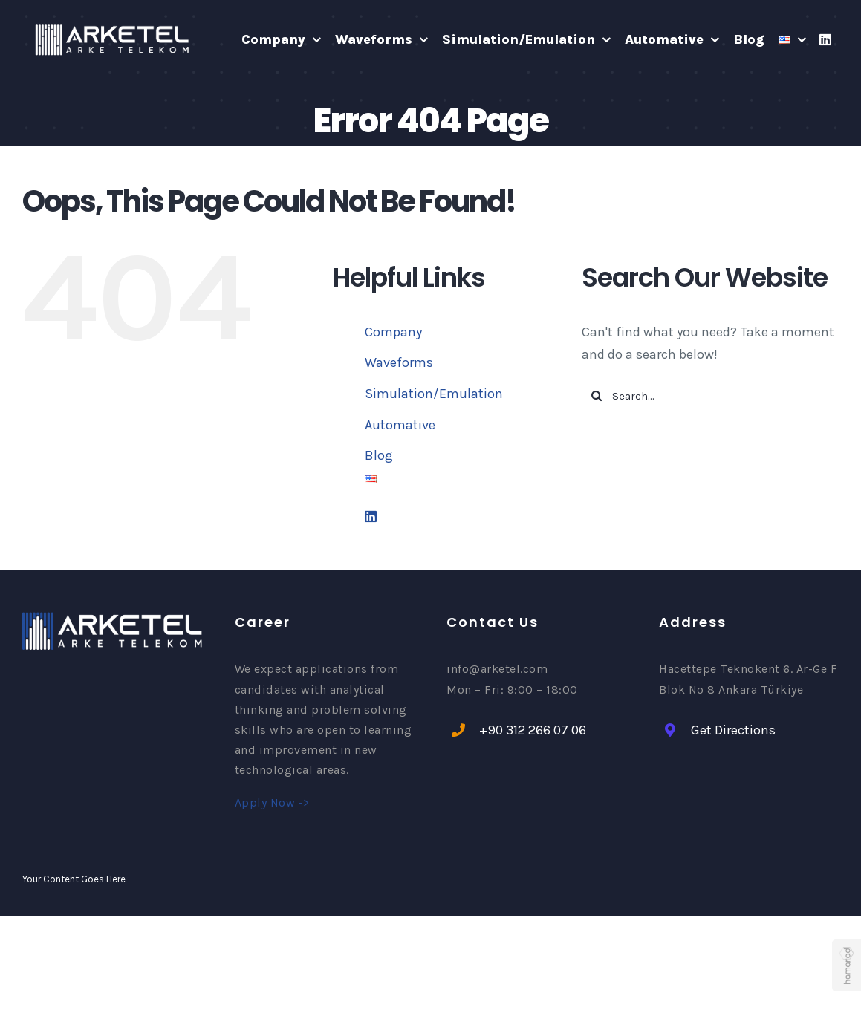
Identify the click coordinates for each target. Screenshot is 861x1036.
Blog (379, 455)
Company (393, 332)
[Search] (596, 396)
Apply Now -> (272, 802)
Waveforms (399, 362)
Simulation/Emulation (434, 393)
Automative (400, 425)
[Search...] (710, 396)
